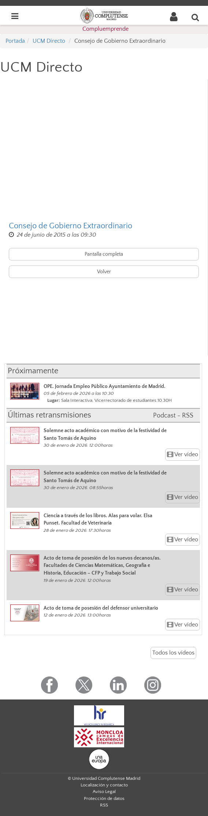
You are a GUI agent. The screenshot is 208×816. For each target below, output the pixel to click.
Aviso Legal (104, 791)
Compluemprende (105, 29)
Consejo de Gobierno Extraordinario (70, 225)
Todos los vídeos (173, 652)
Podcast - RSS (173, 415)
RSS (104, 805)
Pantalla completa (104, 254)
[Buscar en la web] (195, 17)
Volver (104, 272)
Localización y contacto (104, 785)
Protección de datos (104, 798)
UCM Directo (49, 41)
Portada (15, 41)
